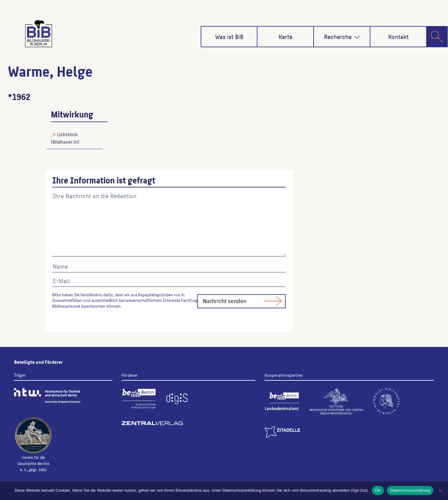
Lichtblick (67, 134)
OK (378, 490)
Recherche (342, 36)
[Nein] (440, 490)
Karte (285, 36)
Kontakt (398, 36)
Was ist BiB (229, 36)
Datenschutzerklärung (410, 490)
